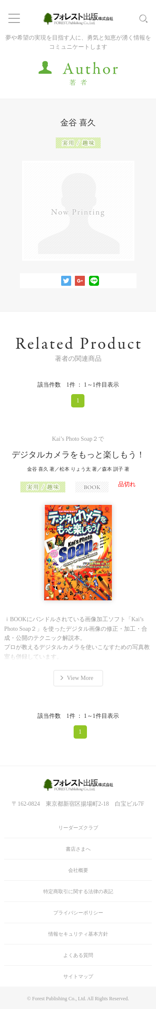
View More (80, 678)
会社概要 (78, 870)
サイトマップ (78, 976)
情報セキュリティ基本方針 (78, 934)
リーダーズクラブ (78, 828)
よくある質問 (78, 955)
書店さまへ (78, 849)
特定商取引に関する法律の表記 (78, 891)
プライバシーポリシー (78, 913)
